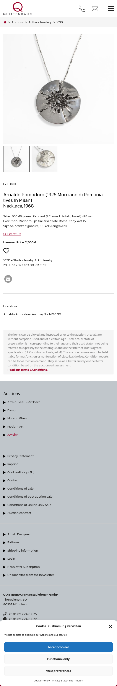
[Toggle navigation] (111, 8)
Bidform (13, 542)
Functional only (58, 658)
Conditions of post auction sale (29, 496)
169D (60, 22)
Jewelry (12, 434)
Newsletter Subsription (23, 566)
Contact (13, 480)
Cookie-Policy (42, 681)
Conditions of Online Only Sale (29, 504)
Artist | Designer (18, 534)
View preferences (58, 670)
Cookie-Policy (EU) (20, 472)
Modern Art (15, 426)
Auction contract (19, 512)
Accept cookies (58, 646)
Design (12, 410)
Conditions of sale (20, 488)
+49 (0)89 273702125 (20, 613)
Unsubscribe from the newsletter (30, 574)
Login (11, 558)
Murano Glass (17, 418)
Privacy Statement (62, 681)
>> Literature (12, 233)
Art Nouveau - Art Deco (24, 401)
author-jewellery (40, 22)
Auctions (17, 22)
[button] (110, 626)
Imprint (79, 681)
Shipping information (22, 550)
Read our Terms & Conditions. (28, 370)
